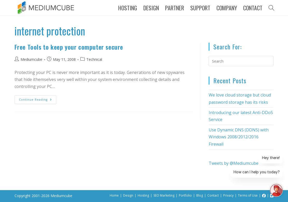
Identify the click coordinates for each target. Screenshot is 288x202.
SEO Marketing (163, 195)
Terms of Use (248, 195)
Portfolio (185, 195)
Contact (213, 195)
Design (128, 195)
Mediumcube (31, 59)
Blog (199, 195)
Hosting (143, 195)
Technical (94, 59)
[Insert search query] (241, 61)
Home (114, 195)
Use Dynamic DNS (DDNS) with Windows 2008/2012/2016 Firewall (239, 137)
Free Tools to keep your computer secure (69, 46)
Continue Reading (37, 98)
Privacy (228, 195)
